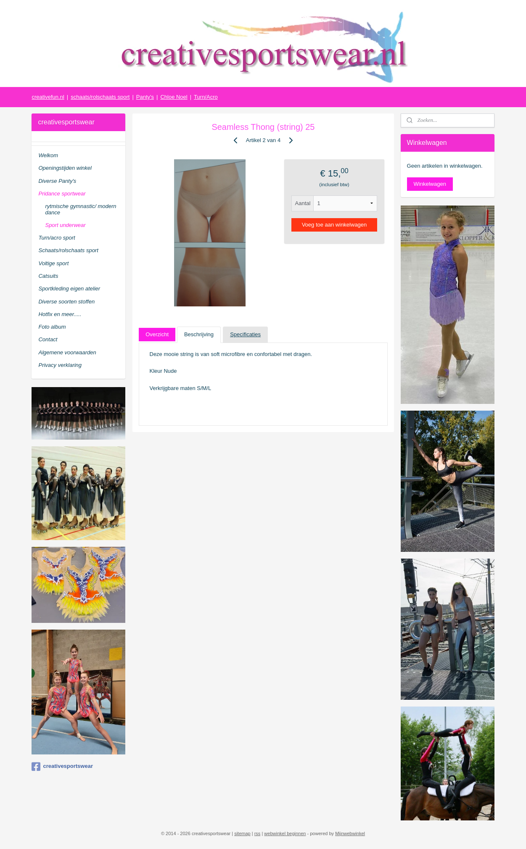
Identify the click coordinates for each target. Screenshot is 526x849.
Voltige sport (53, 263)
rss (257, 833)
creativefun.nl (48, 97)
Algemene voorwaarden (67, 352)
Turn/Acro (206, 97)
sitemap (242, 833)
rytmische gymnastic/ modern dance (80, 209)
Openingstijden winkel (64, 168)
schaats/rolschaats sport (100, 97)
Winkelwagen (430, 184)
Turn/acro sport (56, 238)
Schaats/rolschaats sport (68, 250)
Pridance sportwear (61, 193)
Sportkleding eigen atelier (69, 288)
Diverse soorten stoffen (66, 301)
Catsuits (48, 276)
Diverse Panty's (57, 181)
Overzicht (157, 334)
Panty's (145, 97)
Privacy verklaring (60, 365)
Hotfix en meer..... (59, 314)
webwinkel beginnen (285, 833)
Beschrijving (198, 334)
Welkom (48, 155)
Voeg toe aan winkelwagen (334, 224)
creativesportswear (62, 767)
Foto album (52, 327)
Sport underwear (65, 225)
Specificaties (245, 334)
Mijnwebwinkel (350, 833)
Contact (47, 339)
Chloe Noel (173, 97)
